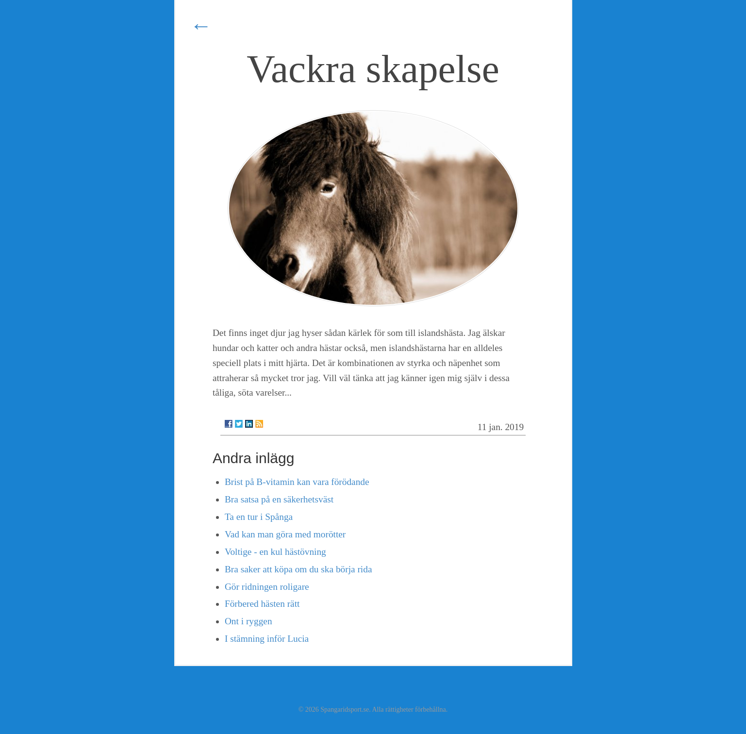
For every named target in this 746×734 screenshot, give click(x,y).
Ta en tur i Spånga (259, 517)
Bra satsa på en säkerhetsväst (279, 499)
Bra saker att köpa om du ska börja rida (298, 569)
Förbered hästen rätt (262, 604)
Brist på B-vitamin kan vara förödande (297, 482)
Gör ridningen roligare (267, 587)
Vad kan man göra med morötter (285, 534)
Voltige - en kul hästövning (275, 552)
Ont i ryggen (248, 621)
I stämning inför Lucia (267, 639)
